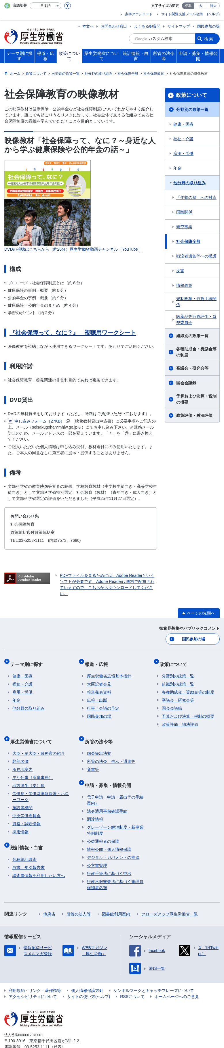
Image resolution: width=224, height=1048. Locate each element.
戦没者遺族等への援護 (196, 256)
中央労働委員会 (26, 805)
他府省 (49, 899)
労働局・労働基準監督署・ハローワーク (40, 786)
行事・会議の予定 (103, 702)
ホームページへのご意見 (177, 981)
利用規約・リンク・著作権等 (35, 975)
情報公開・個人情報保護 (109, 834)
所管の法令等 (101, 733)
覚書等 (93, 759)
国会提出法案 (99, 743)
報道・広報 (98, 661)
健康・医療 (183, 124)
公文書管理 (97, 850)
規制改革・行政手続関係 (196, 301)
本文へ (88, 26)
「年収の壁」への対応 (196, 197)
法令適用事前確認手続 (107, 796)
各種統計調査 (24, 844)
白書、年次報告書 (28, 852)
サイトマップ (179, 26)
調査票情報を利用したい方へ (38, 860)
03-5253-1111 (37, 1032)
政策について (191, 95)
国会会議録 (186, 383)
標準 (188, 6)
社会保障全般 (188, 241)
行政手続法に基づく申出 (109, 858)
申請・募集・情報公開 (110, 772)
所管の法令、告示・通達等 (111, 751)
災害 (180, 270)
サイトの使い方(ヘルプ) (88, 981)
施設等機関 (22, 797)
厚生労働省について (33, 733)
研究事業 (184, 226)
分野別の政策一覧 (192, 109)
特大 (213, 6)
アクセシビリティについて (33, 981)
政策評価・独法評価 (194, 415)
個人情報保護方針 (87, 975)
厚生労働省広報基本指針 (109, 670)
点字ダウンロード (139, 14)
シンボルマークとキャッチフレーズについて (153, 975)
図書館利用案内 (116, 899)
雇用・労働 (183, 153)
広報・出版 (97, 694)
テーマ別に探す (28, 661)
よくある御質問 (147, 26)
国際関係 (184, 212)
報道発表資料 (99, 686)
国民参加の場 (208, 26)
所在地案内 (22, 759)
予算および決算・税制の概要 (196, 399)
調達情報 (95, 804)
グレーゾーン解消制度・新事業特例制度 (115, 815)
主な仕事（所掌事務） (32, 767)
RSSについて (132, 981)
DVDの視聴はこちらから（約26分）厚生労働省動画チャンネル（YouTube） (73, 249)
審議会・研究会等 (192, 368)
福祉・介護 (183, 139)
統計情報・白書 (28, 834)
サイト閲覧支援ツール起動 (182, 14)
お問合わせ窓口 (114, 26)
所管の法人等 (79, 899)
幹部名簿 (20, 751)
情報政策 (184, 285)
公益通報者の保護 (103, 826)
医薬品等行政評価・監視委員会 (196, 319)
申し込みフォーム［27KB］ (39, 421)
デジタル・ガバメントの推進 (113, 842)
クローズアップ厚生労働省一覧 (169, 899)
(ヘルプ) (213, 14)
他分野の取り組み (189, 183)
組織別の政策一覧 (192, 335)
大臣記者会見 (99, 678)
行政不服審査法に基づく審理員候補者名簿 (115, 869)
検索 (209, 38)
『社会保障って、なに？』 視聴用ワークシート (73, 332)
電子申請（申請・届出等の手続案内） (115, 785)
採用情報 (20, 821)
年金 (177, 168)
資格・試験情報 (26, 813)
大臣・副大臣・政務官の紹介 (38, 743)
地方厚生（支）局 (28, 775)
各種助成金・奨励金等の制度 (196, 352)
